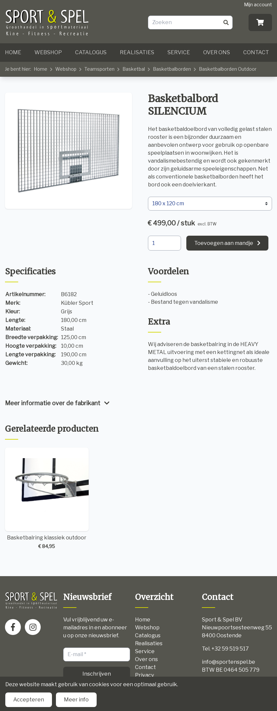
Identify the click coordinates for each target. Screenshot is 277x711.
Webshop (48, 52)
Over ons (216, 52)
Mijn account (258, 4)
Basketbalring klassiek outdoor (47, 499)
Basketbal (133, 69)
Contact (256, 52)
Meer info (76, 699)
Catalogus (91, 52)
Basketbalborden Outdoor (227, 69)
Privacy (144, 675)
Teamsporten (99, 69)
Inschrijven (96, 674)
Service (178, 52)
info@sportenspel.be (228, 662)
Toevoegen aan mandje (223, 243)
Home (13, 52)
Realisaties (137, 52)
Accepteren (28, 699)
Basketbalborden (172, 69)
